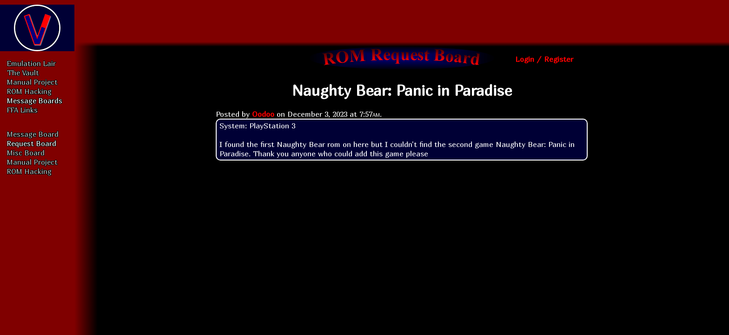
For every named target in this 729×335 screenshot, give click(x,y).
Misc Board (26, 152)
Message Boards (34, 100)
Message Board (33, 134)
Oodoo (263, 114)
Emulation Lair (31, 63)
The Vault (23, 72)
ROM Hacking (29, 91)
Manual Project (32, 82)
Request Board (31, 143)
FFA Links (22, 110)
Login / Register (544, 59)
